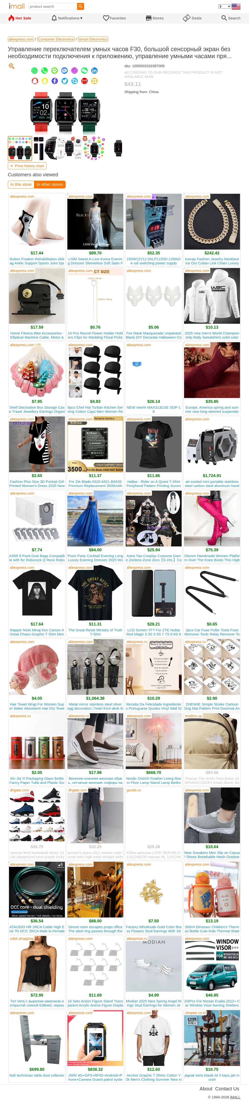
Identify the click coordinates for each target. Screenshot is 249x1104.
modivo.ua (193, 716)
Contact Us (227, 1088)
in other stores (50, 184)
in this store (21, 184)
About (206, 1088)
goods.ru (134, 790)
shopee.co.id (195, 1013)
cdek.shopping (22, 938)
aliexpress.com (22, 196)
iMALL (235, 1097)
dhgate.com (19, 790)
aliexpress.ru (137, 642)
